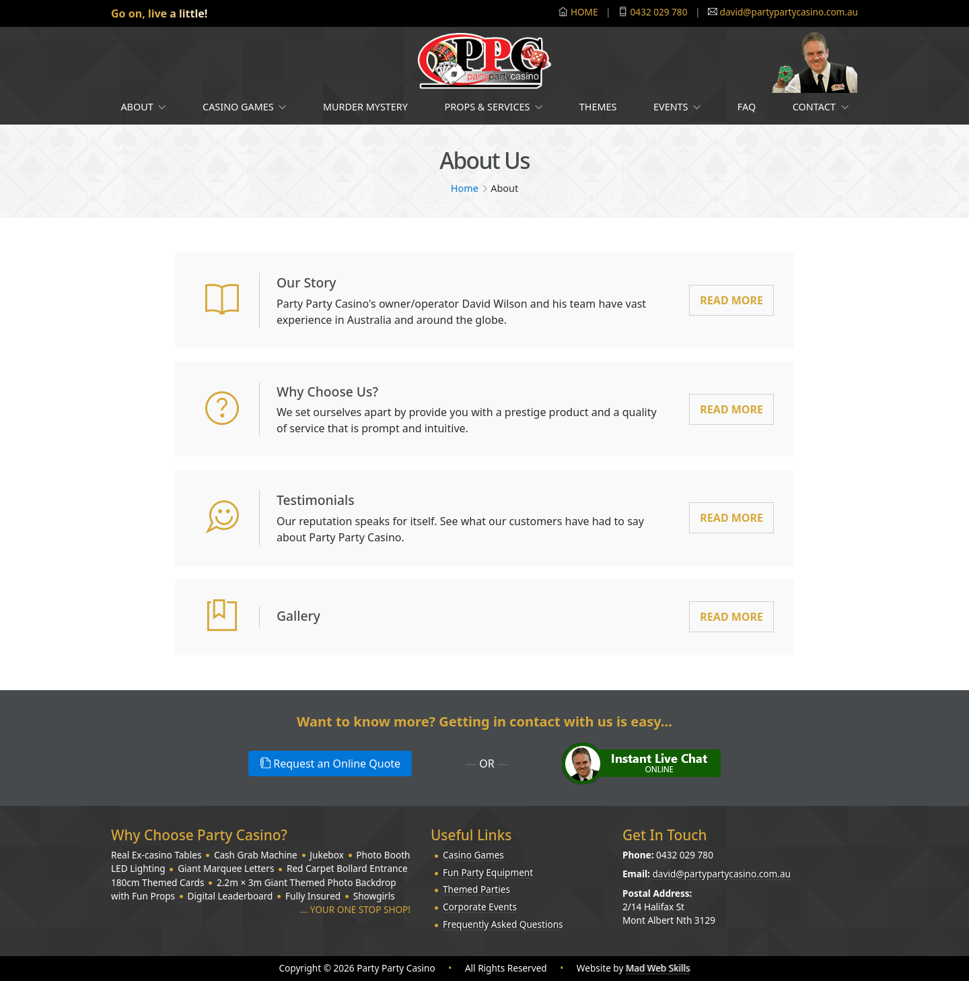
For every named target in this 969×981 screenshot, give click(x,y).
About (143, 106)
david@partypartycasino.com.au (789, 11)
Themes (598, 106)
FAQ (747, 106)
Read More (731, 300)
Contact (821, 106)
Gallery (303, 615)
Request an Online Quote (330, 763)
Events (677, 106)
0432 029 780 (659, 11)
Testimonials (323, 499)
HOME (584, 11)
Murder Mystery (365, 106)
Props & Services (494, 106)
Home (464, 188)
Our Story (312, 281)
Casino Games (244, 106)
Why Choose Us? (336, 390)
